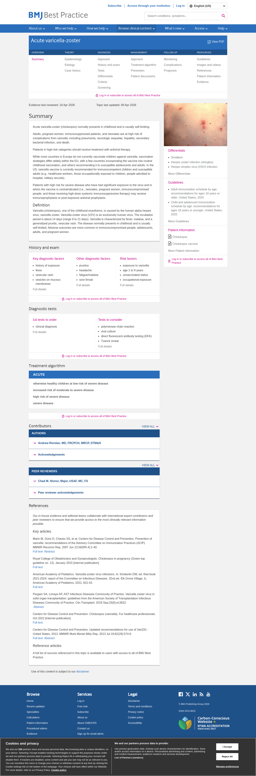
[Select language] (207, 6)
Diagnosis (106, 53)
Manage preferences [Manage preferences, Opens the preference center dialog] (227, 766)
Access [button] (199, 28)
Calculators (33, 717)
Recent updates (36, 706)
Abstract (49, 551)
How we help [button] (96, 28)
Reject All (227, 756)
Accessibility (135, 722)
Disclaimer (134, 700)
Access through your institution (148, 5)
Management (141, 53)
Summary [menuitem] (38, 59)
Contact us (83, 728)
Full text (38, 551)
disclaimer (82, 671)
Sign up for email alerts (90, 733)
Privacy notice (136, 711)
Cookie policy (135, 717)
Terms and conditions (140, 706)
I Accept (227, 746)
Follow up (172, 53)
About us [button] (35, 28)
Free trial (82, 706)
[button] (151, 426)
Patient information (37, 722)
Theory (71, 53)
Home (30, 700)
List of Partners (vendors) (128, 757)
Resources (206, 53)
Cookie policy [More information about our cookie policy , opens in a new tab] (58, 770)
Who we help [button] (64, 28)
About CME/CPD (87, 722)
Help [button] (221, 28)
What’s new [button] (173, 28)
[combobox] (182, 16)
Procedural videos (37, 728)
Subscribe (114, 5)
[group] (94, 443)
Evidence (32, 733)
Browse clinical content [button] (135, 28)
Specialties (33, 711)
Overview (40, 53)
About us (82, 717)
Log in (180, 5)
